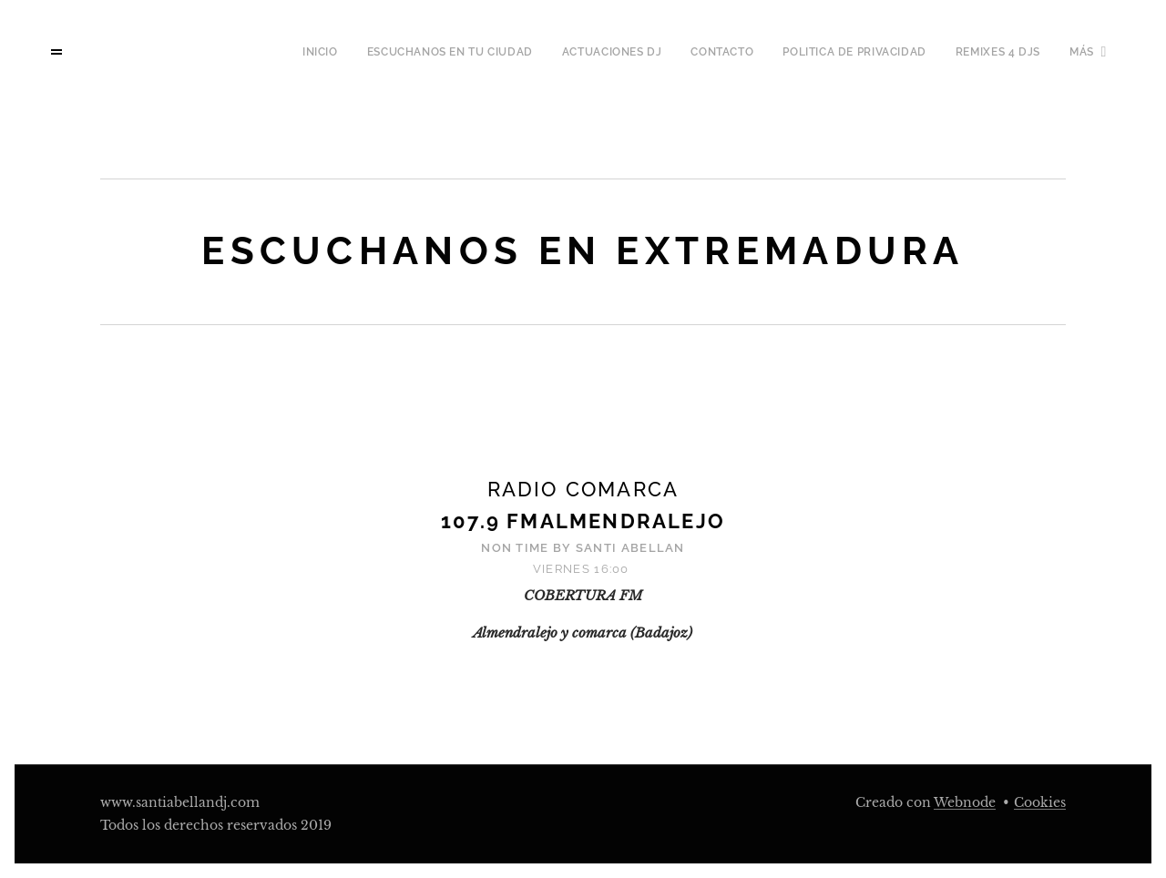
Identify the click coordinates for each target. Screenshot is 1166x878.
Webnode (965, 802)
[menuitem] (226, 52)
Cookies (1040, 802)
